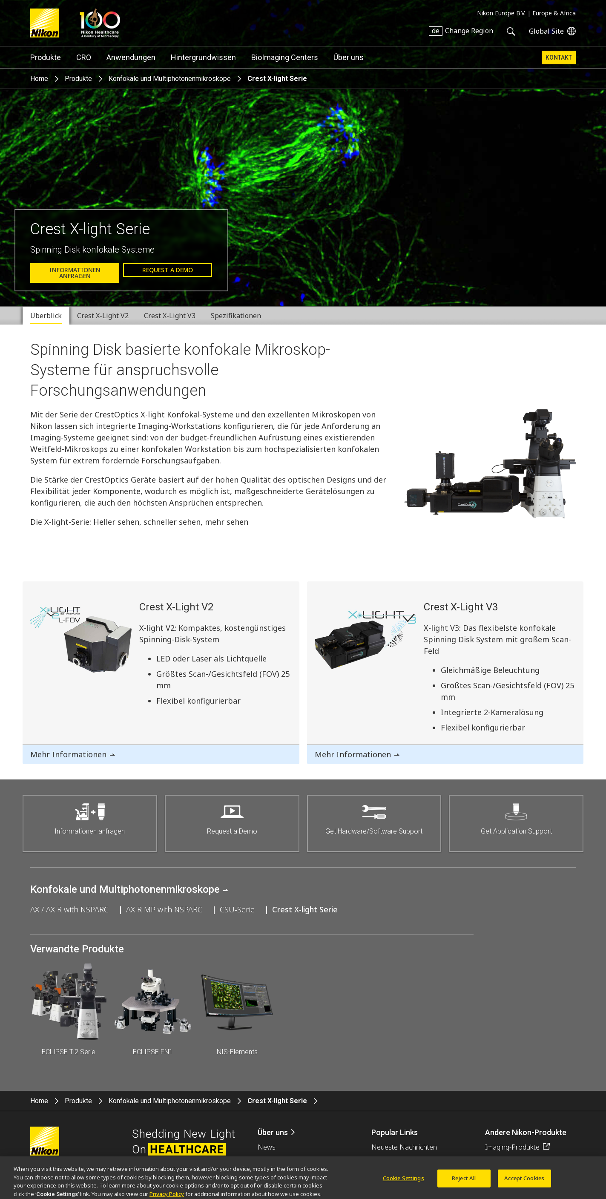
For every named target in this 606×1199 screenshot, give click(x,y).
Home (39, 79)
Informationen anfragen (75, 273)
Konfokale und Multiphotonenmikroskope (170, 79)
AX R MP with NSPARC (164, 909)
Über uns (348, 57)
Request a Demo (167, 270)
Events (268, 1161)
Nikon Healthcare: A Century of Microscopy (100, 23)
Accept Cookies (524, 1183)
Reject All (464, 1183)
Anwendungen (130, 57)
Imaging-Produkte (512, 1147)
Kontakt (559, 57)
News (267, 1147)
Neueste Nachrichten (404, 1147)
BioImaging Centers (284, 57)
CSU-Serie (237, 909)
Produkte (45, 57)
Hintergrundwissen (203, 57)
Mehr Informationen (68, 754)
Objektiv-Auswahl (397, 1161)
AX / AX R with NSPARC (69, 909)
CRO (83, 57)
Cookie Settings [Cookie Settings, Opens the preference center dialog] (403, 1183)
